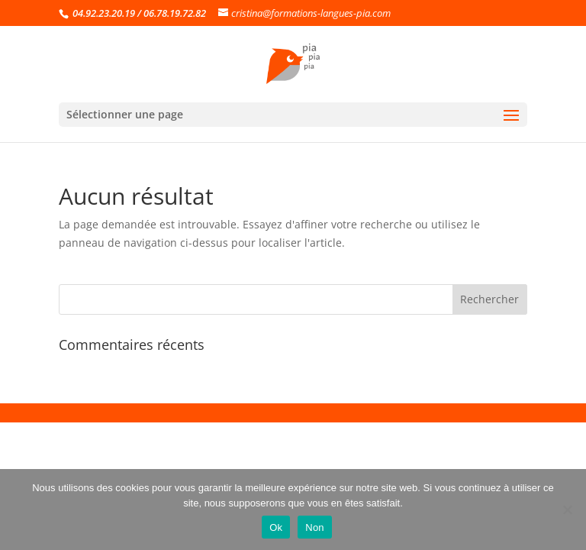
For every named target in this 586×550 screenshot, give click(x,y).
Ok (275, 527)
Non (314, 527)
